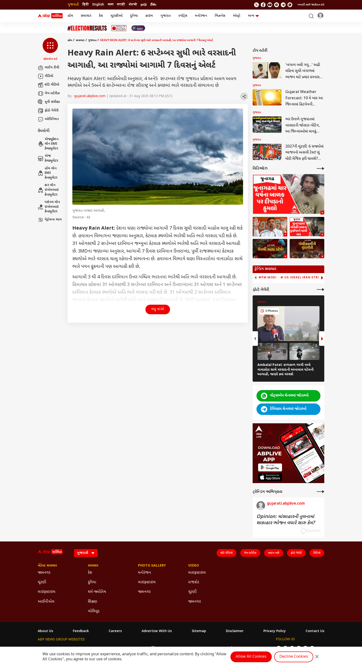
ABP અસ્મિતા (149, 648)
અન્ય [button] (253, 16)
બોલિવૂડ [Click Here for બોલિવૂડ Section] (94, 611)
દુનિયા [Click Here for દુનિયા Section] (92, 582)
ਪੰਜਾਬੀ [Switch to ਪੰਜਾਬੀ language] (133, 4)
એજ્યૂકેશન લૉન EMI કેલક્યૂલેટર (48, 144)
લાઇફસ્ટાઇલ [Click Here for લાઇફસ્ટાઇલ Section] (46, 592)
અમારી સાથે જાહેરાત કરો (311, 5)
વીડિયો (45, 76)
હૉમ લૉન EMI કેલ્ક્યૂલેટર (47, 173)
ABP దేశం (229, 648)
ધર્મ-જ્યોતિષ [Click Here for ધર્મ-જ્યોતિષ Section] (97, 592)
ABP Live (71, 648)
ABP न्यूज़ (89, 648)
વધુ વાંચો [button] (157, 309)
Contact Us (315, 631)
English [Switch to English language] (98, 4)
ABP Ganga (172, 648)
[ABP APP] (270, 467)
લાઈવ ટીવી (48, 68)
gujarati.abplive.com (89, 96)
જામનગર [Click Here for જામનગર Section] (44, 572)
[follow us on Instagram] (276, 5)
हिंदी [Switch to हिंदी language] (85, 4)
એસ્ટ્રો (236, 16)
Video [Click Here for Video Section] (193, 566)
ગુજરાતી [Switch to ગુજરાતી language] (73, 4)
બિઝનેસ (220, 16)
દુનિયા (134, 16)
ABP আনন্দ (109, 648)
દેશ (101, 16)
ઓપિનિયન (48, 119)
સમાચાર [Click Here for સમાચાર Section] (93, 566)
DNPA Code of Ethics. (93, 657)
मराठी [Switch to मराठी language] (121, 4)
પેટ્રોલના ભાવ (50, 220)
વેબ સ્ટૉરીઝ (49, 93)
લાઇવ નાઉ (273, 553)
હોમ (70, 16)
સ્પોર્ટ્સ (182, 16)
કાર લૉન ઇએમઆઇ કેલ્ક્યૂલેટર (48, 190)
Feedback (81, 631)
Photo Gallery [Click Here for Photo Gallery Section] (152, 566)
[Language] (86, 553)
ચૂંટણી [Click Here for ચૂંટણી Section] (42, 582)
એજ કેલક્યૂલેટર (48, 158)
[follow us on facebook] (263, 5)
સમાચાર (86, 16)
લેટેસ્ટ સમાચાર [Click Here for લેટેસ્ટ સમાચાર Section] (47, 566)
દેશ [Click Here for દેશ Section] (90, 572)
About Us (45, 631)
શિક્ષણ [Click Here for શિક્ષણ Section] (92, 601)
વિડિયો (316, 553)
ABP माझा (128, 648)
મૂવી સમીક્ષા (49, 102)
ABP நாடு (211, 648)
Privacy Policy (274, 631)
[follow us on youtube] (270, 5)
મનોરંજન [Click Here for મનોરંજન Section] (144, 572)
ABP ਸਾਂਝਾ (192, 648)
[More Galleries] (320, 289)
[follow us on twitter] (256, 5)
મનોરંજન (201, 16)
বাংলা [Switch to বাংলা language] (110, 4)
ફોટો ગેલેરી (48, 111)
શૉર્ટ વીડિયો (48, 85)
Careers (115, 631)
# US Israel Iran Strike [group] (301, 277)
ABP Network (48, 648)
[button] (50, 49)
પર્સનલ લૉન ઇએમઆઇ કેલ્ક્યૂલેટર (49, 207)
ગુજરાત (165, 16)
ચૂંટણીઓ (116, 16)
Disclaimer (235, 631)
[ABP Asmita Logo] (50, 16)
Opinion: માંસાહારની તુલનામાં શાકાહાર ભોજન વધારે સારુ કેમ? (285, 520)
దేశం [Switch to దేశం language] (153, 4)
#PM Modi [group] (267, 277)
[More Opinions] (320, 491)
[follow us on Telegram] (283, 5)
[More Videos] (320, 168)
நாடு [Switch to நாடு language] (144, 4)
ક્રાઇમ (149, 16)
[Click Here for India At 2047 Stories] (138, 28)
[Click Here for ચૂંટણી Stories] (87, 28)
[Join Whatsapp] (290, 5)
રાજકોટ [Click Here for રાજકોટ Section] (193, 582)
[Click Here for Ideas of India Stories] (119, 28)
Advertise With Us (157, 631)
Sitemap (199, 631)
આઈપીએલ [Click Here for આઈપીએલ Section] (46, 601)
